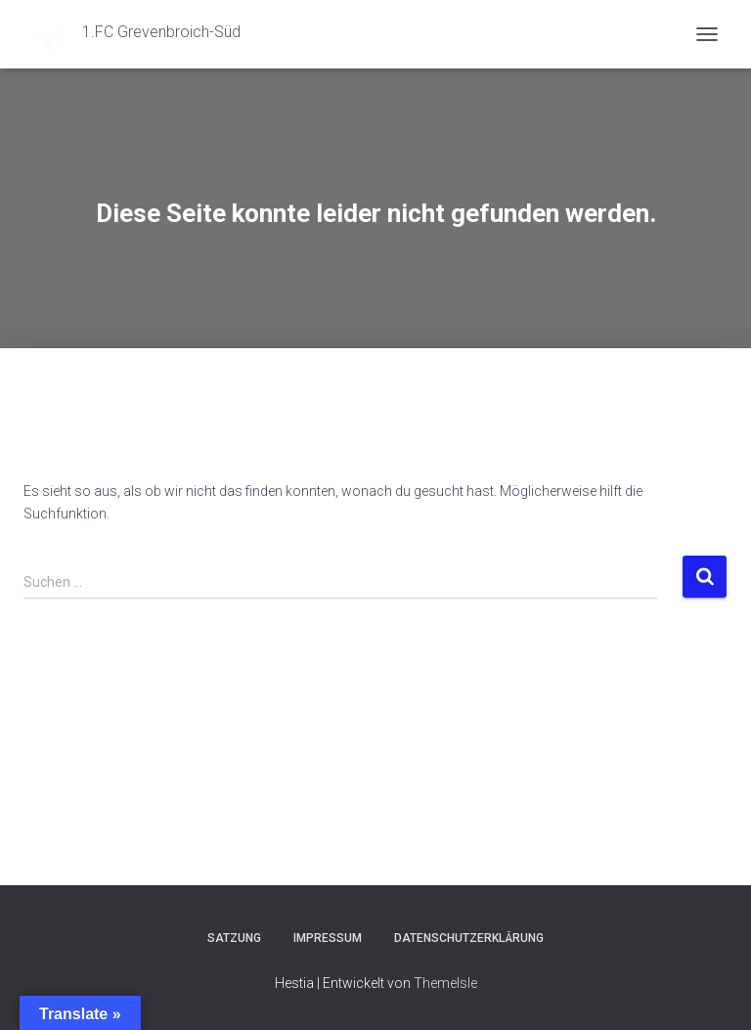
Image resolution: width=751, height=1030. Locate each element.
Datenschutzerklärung (469, 938)
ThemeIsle (445, 983)
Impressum (327, 938)
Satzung (234, 938)
